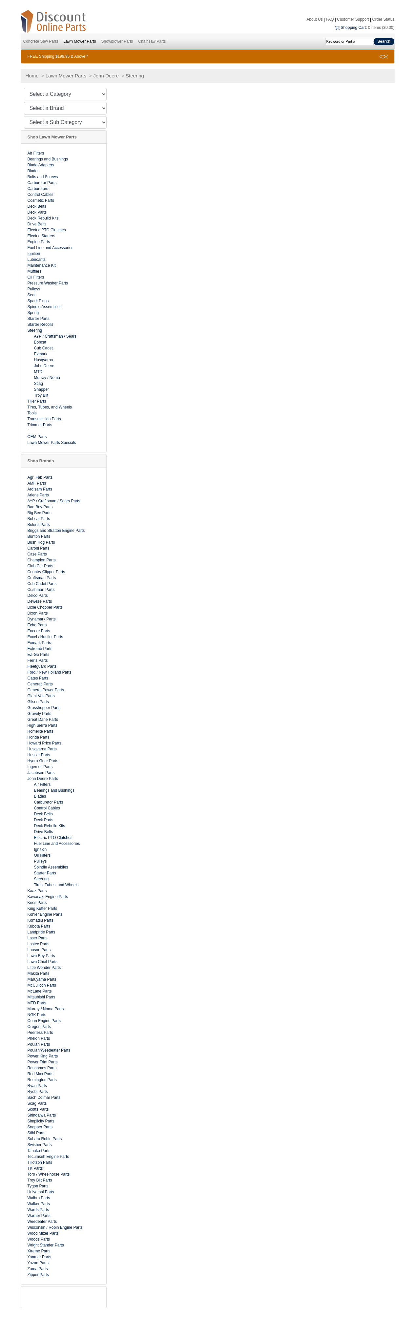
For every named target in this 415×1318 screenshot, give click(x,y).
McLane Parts (40, 991)
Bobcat (40, 342)
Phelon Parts (39, 1038)
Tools (32, 413)
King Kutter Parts (42, 908)
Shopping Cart (353, 27)
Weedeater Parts (42, 1221)
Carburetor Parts (42, 182)
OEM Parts (37, 436)
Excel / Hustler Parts (45, 637)
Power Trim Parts (43, 1062)
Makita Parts (39, 973)
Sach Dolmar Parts (44, 1097)
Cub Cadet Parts (42, 583)
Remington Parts (42, 1079)
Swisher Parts (40, 1144)
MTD (38, 371)
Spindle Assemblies (45, 306)
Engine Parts (39, 242)
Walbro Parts (39, 1198)
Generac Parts (40, 684)
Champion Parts (42, 560)
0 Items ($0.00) (381, 27)
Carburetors (38, 188)
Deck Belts (37, 206)
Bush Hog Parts (41, 542)
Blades (34, 171)
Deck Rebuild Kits (43, 218)
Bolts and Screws (43, 177)
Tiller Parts (37, 401)
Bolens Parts (39, 524)
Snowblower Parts (117, 41)
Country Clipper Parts (46, 572)
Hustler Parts (39, 755)
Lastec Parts (39, 944)
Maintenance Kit (42, 265)
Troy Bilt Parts (40, 1180)
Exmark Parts (39, 642)
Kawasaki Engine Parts (48, 896)
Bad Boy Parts (40, 507)
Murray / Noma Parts (46, 1009)
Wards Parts (38, 1209)
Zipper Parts (38, 1274)
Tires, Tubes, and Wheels (50, 407)
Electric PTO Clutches (47, 230)
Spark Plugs (38, 301)
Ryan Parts (37, 1085)
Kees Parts (37, 902)
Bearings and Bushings (48, 159)
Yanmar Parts (39, 1257)
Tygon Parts (38, 1186)
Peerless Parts (40, 1032)
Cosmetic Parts (41, 200)
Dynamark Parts (42, 619)
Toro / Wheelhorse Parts (49, 1174)
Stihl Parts (37, 1133)
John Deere (106, 75)
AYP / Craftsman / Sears (55, 336)
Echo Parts (37, 625)
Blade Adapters (41, 165)
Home (32, 75)
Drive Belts (37, 224)
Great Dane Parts (43, 719)
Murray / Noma (47, 377)
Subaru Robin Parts (45, 1139)
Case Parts (37, 554)
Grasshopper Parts (44, 707)
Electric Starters (41, 236)
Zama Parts (38, 1268)
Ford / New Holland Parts (50, 672)
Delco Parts (38, 595)
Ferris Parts (38, 660)
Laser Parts (38, 938)
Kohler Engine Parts (45, 914)
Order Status (383, 19)
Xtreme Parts (39, 1251)
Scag (38, 383)
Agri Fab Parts (40, 477)
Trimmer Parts (40, 425)
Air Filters (36, 153)
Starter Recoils (40, 324)
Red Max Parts (40, 1074)
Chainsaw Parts (152, 41)
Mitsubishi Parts (41, 997)
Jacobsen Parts (41, 772)
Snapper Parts (40, 1127)
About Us (314, 19)
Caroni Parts (39, 548)
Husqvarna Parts (42, 749)
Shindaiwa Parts (42, 1115)
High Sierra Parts (42, 725)
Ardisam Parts (40, 489)
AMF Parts (37, 483)
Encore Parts (39, 631)
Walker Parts (39, 1204)
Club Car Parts (40, 566)
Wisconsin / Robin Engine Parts (55, 1227)
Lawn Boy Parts (41, 955)
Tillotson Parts (40, 1162)
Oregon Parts (39, 1026)
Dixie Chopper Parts (45, 607)
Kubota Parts (39, 926)
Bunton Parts (39, 536)
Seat (32, 295)
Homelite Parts (40, 731)
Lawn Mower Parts (79, 41)
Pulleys (34, 289)
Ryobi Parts (38, 1091)
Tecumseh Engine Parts (48, 1156)
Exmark (41, 354)
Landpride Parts (41, 932)
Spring (33, 312)
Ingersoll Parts (40, 766)
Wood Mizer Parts (43, 1233)
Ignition (34, 253)
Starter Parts (39, 318)
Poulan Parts (39, 1044)
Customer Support (353, 19)
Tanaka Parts (39, 1150)
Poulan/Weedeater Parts (49, 1050)
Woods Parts (39, 1239)
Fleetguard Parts (42, 666)
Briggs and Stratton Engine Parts (56, 530)
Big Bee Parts (40, 513)
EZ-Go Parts (39, 654)
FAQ (330, 19)
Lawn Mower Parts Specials (52, 442)
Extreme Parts (40, 648)
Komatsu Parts (40, 920)
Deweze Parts (40, 601)
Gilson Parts (38, 702)
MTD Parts (37, 1003)
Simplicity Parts (41, 1121)
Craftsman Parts (42, 577)
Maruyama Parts (42, 979)
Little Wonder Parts (44, 967)
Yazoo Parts (38, 1263)
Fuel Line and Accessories (50, 247)
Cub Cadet (43, 348)
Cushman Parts (41, 589)
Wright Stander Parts (46, 1245)
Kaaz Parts (37, 891)
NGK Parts (37, 1015)
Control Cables (40, 194)
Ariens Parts (38, 495)
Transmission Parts (44, 419)
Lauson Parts (39, 950)
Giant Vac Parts (41, 696)
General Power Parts (46, 690)
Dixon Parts (38, 613)
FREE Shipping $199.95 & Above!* (58, 56)
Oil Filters (36, 277)
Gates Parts (38, 678)
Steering (135, 75)
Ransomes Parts (42, 1068)
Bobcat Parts (39, 518)
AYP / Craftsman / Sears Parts (54, 501)
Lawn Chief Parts (42, 961)
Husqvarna (43, 360)
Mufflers (34, 271)
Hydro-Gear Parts (43, 761)
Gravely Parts (40, 713)
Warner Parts (39, 1215)
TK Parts (35, 1168)
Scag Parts (37, 1103)
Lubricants (37, 259)
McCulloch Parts (42, 985)
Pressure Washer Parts (48, 283)
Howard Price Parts (44, 743)
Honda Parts (39, 737)
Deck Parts (37, 212)
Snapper (41, 389)
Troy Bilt (41, 395)
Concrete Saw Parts (40, 41)
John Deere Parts (43, 778)
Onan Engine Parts (44, 1020)
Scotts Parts (38, 1109)
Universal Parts (41, 1192)
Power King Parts (43, 1056)
